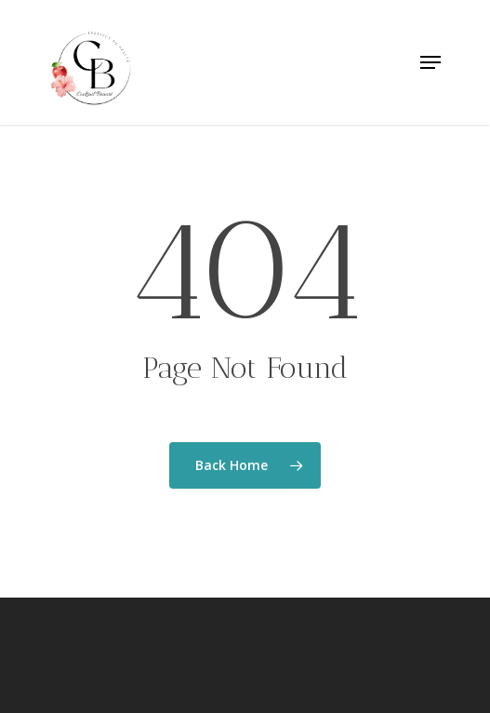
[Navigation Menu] (430, 62)
